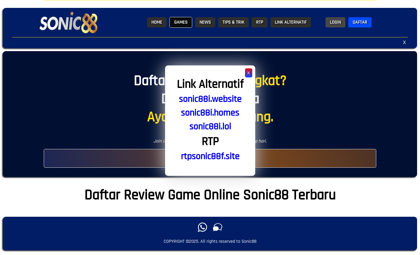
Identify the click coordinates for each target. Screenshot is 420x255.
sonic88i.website (210, 99)
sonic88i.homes (210, 113)
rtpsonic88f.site (210, 156)
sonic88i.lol (210, 127)
